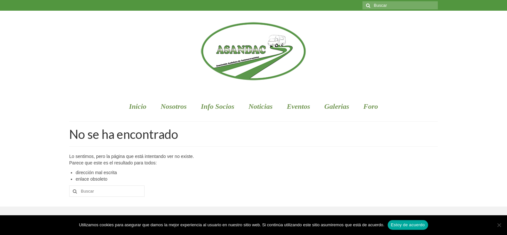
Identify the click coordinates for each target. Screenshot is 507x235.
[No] (499, 225)
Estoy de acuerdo (408, 224)
